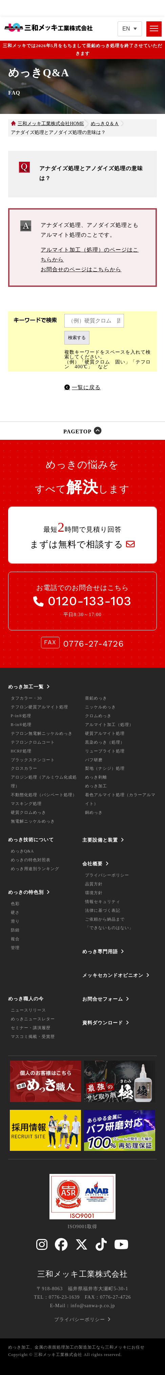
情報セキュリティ (102, 901)
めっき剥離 (96, 777)
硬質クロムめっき (28, 812)
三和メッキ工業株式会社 (82, 1274)
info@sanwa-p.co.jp (92, 1305)
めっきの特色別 (26, 892)
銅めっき (94, 812)
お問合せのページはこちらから (81, 269)
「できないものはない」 (109, 927)
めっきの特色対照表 (30, 860)
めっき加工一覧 (26, 686)
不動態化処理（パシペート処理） (44, 794)
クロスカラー (24, 768)
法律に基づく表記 (102, 910)
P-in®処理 (21, 715)
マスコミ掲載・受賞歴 (33, 1036)
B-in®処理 (21, 724)
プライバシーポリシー (107, 875)
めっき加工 (96, 786)
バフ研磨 (94, 760)
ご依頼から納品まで (105, 919)
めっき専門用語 (100, 951)
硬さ (15, 912)
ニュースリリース (28, 1010)
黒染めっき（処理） (105, 742)
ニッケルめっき (100, 707)
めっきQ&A (22, 851)
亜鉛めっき (96, 698)
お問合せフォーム (102, 999)
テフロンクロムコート (33, 742)
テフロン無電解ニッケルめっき (42, 733)
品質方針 (94, 884)
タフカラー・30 (26, 698)
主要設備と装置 (100, 840)
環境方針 (94, 892)
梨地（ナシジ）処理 (105, 768)
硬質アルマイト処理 (105, 733)
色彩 (15, 903)
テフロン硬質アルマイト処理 (39, 707)
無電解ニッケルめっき (33, 821)
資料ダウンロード (102, 1022)
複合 (15, 939)
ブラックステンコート (33, 760)
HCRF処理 (21, 751)
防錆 (15, 930)
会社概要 (92, 863)
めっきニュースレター (33, 1019)
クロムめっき (98, 715)
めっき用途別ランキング (35, 868)
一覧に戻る (86, 387)
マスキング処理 (26, 803)
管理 (15, 947)
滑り (15, 921)
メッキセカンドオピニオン (112, 975)
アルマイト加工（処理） (109, 724)
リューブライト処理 (105, 751)
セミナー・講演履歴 (30, 1027)
